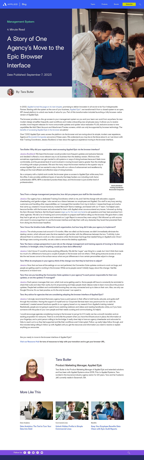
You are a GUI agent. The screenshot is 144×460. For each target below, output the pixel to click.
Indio (73, 3)
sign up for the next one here (73, 212)
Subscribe (129, 4)
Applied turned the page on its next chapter (44, 107)
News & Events (77, 3)
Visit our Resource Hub (29, 342)
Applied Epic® (75, 109)
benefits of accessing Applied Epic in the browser (39, 130)
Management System (35, 3)
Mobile (52, 3)
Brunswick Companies (37, 137)
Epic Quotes (32, 3)
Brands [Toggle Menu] (116, 4)
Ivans (115, 2)
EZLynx (52, 3)
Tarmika (116, 6)
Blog (24, 4)
